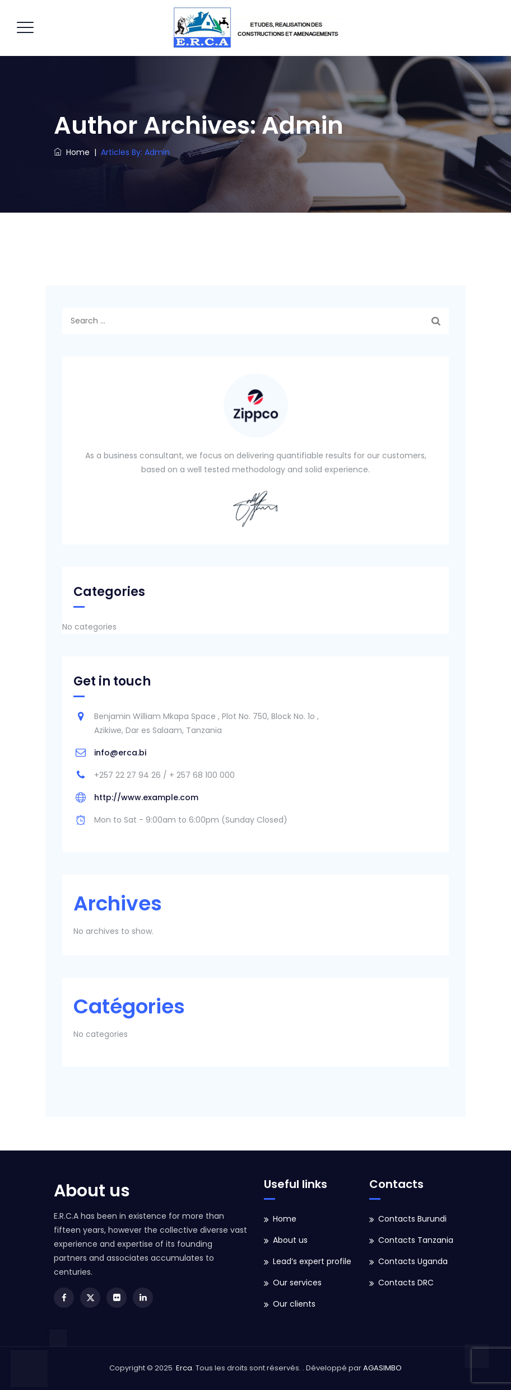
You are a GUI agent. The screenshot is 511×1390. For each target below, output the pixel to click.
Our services (297, 1282)
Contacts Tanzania (415, 1240)
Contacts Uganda (413, 1261)
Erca (184, 1368)
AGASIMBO (382, 1368)
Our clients (294, 1303)
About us (290, 1240)
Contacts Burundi (412, 1218)
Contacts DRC (406, 1282)
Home (72, 152)
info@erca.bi (120, 752)
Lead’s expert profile (312, 1261)
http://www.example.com (146, 797)
